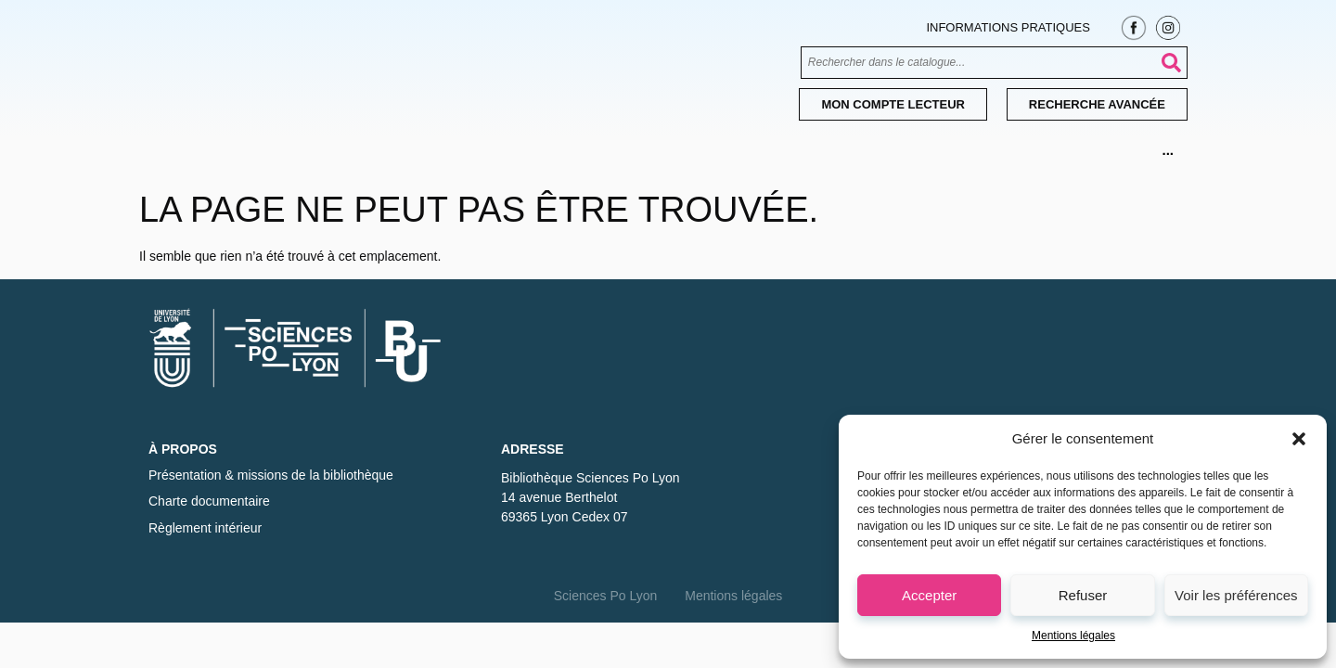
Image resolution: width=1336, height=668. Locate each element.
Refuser (1083, 595)
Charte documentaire (209, 501)
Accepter (929, 595)
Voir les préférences (1236, 595)
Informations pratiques (1007, 27)
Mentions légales (1073, 635)
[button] (1299, 439)
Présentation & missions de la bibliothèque (270, 475)
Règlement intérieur (205, 527)
